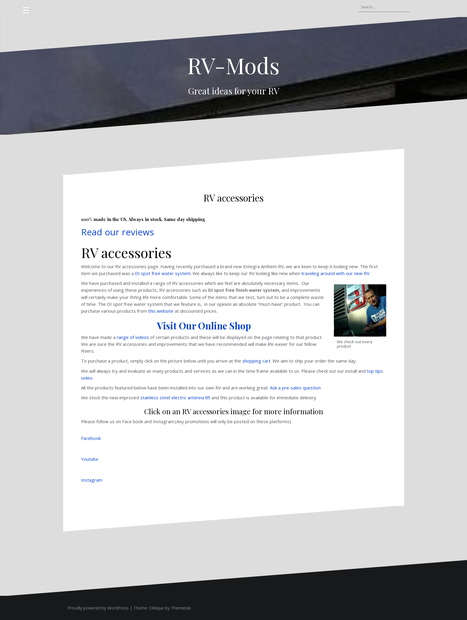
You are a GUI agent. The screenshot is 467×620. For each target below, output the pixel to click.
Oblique (156, 608)
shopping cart (256, 361)
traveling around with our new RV (335, 273)
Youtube (89, 459)
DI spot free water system (163, 273)
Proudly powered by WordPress (98, 608)
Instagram (91, 480)
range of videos (133, 337)
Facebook (91, 438)
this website (161, 311)
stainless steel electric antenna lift (175, 397)
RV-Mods (233, 65)
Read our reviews (117, 232)
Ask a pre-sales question (295, 388)
